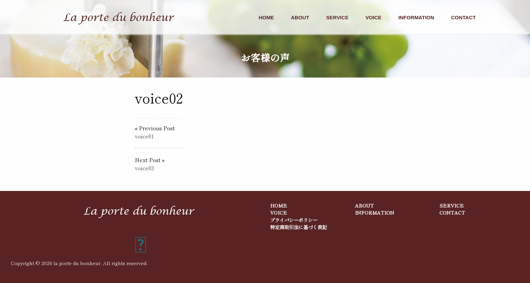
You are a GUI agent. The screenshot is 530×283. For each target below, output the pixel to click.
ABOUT (300, 17)
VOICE (373, 17)
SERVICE (337, 17)
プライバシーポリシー (293, 219)
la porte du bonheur (76, 262)
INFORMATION (416, 17)
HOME (266, 17)
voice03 (144, 168)
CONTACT (463, 17)
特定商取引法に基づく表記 (298, 227)
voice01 (144, 136)
